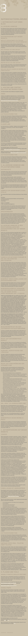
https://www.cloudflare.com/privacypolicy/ (12, 149)
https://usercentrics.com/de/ (13, 496)
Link (5, 620)
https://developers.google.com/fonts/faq (8, 583)
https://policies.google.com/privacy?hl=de (8, 585)
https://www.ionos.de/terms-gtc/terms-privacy (9, 100)
